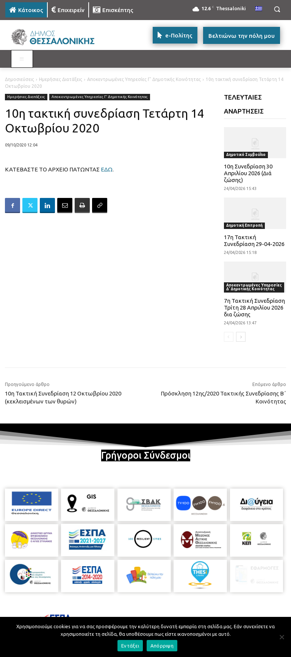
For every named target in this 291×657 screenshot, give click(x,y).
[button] (277, 9)
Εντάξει (130, 645)
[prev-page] (228, 337)
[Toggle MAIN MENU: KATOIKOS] (22, 59)
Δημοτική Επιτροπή (244, 225)
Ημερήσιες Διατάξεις (60, 79)
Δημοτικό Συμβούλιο (246, 155)
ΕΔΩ (107, 169)
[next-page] (241, 337)
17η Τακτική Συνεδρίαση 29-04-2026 (254, 240)
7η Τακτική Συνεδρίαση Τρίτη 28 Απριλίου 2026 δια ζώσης (254, 307)
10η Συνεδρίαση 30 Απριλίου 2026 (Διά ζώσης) (248, 173)
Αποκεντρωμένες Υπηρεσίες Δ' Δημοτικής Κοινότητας (254, 287)
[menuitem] (258, 9)
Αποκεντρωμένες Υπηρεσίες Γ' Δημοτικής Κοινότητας (144, 79)
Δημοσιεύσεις (19, 79)
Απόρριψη (162, 645)
